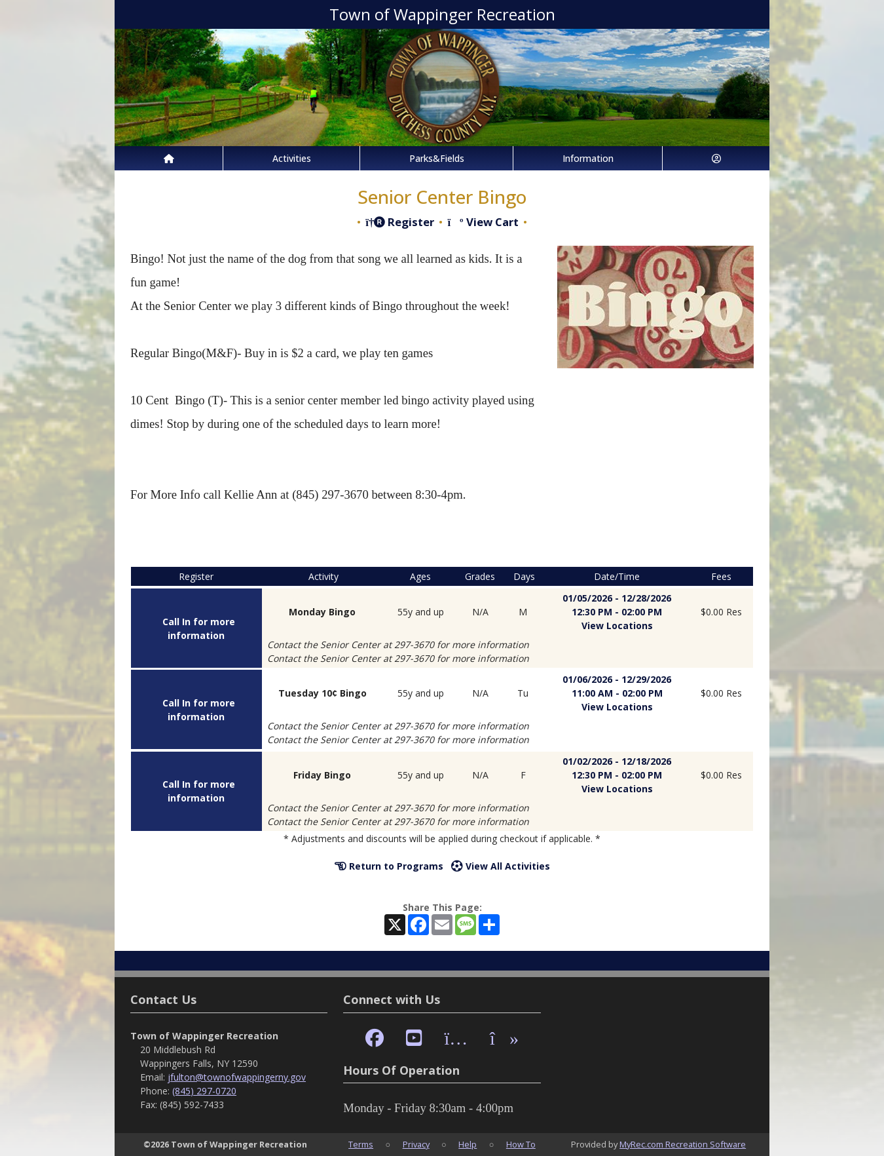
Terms (360, 1144)
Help (467, 1144)
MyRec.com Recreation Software (682, 1144)
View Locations (617, 625)
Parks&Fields (436, 158)
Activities (291, 158)
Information (588, 158)
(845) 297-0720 (204, 1091)
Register (399, 221)
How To (521, 1144)
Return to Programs (389, 866)
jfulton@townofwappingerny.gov (237, 1077)
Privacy (416, 1144)
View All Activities (500, 866)
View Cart (482, 221)
